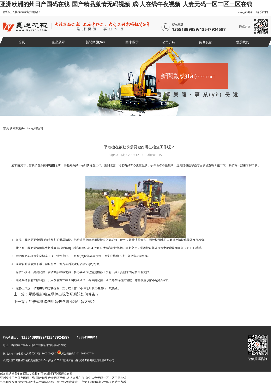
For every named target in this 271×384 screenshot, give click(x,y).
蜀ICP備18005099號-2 (44, 353)
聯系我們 (262, 12)
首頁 (21, 42)
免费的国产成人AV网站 (33, 382)
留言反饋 (205, 42)
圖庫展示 (132, 42)
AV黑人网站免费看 (114, 382)
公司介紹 (168, 42)
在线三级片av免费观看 (63, 382)
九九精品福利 (8, 382)
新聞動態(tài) (95, 42)
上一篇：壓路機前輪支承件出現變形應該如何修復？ (56, 294)
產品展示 (58, 42)
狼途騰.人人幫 (23, 353)
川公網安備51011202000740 (75, 353)
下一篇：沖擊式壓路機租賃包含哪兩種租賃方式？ (55, 301)
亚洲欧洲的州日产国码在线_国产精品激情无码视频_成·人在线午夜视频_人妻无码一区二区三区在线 (126, 4)
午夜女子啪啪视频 (90, 382)
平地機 (50, 165)
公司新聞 (37, 128)
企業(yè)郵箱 (245, 12)
